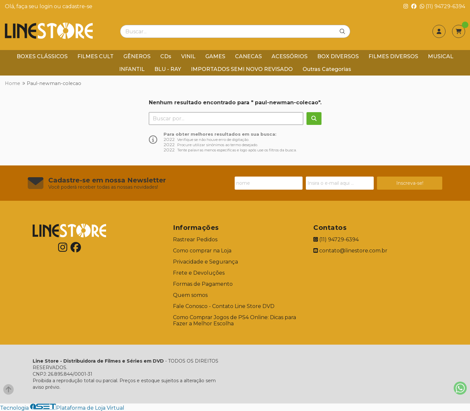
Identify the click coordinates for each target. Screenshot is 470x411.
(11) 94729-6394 (442, 6)
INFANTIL (132, 69)
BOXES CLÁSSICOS (42, 56)
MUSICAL (440, 56)
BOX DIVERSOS (338, 56)
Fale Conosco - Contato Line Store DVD (223, 306)
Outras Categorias (327, 69)
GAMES (215, 56)
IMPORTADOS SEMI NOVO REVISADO (242, 69)
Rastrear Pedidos (195, 239)
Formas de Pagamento (203, 284)
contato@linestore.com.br (350, 251)
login (46, 6)
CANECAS (248, 56)
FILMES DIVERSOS (393, 56)
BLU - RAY (167, 69)
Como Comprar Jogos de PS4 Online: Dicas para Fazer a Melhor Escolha (234, 320)
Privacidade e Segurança (205, 262)
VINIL (188, 56)
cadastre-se (77, 6)
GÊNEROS (136, 56)
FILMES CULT (95, 56)
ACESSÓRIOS (289, 56)
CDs (165, 56)
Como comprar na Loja (202, 251)
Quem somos (190, 295)
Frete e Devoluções (199, 273)
